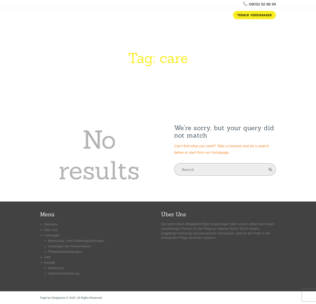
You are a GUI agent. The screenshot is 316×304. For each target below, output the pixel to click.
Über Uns (51, 230)
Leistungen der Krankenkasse (69, 246)
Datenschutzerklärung (63, 273)
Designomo (58, 297)
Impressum (56, 268)
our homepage (217, 152)
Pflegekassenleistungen (65, 251)
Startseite (51, 224)
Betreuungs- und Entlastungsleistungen (76, 240)
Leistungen (52, 235)
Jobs (47, 257)
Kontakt (49, 262)
